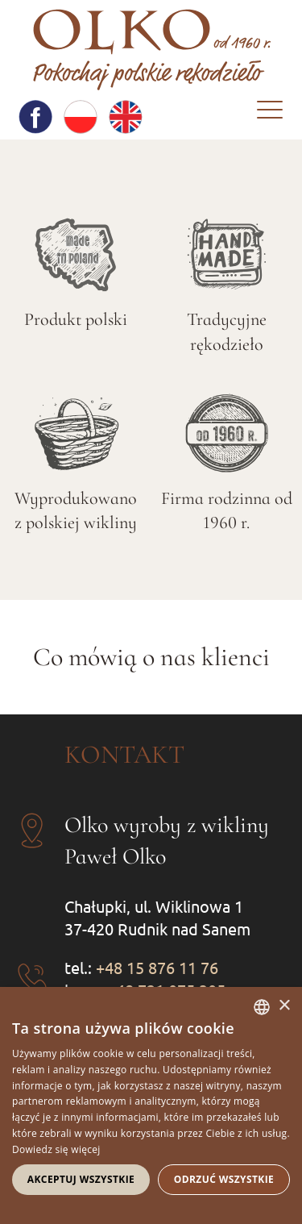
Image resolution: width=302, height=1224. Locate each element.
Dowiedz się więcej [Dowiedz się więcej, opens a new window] (56, 1149)
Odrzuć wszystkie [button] (224, 1179)
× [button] (284, 1006)
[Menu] (270, 114)
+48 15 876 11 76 (157, 967)
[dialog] (151, 1105)
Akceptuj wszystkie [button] (80, 1179)
